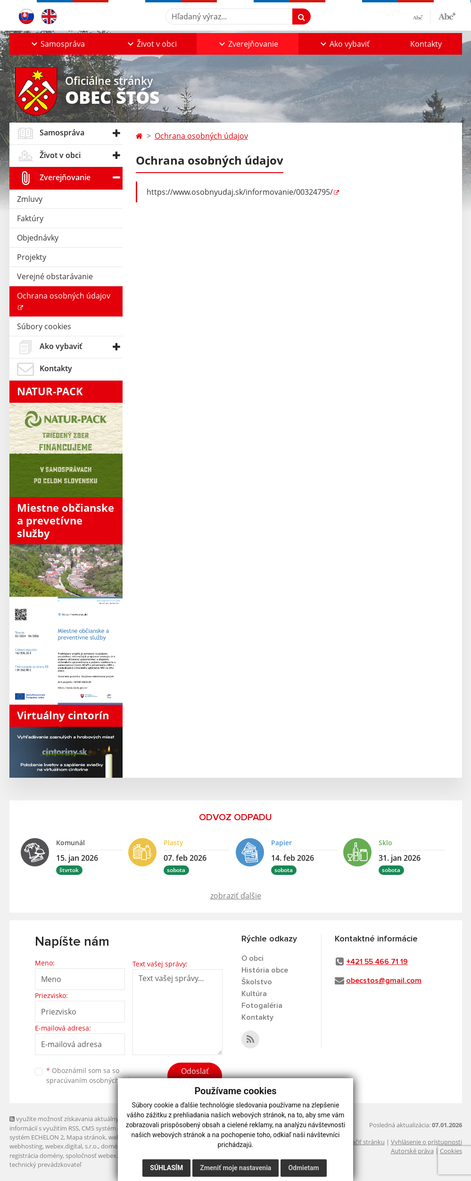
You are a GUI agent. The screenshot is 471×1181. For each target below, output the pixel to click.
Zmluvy (29, 199)
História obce (264, 970)
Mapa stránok (86, 1137)
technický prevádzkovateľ (45, 1164)
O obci (252, 958)
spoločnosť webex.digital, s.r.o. (108, 1155)
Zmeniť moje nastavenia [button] (235, 1168)
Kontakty (426, 44)
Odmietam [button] (303, 1168)
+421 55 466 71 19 (377, 961)
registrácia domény (36, 1155)
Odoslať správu (195, 1077)
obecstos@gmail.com (383, 980)
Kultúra (254, 994)
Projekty (31, 257)
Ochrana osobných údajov (63, 296)
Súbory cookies (44, 326)
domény (112, 1146)
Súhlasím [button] (166, 1168)
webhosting (25, 1146)
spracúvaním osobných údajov (94, 1080)
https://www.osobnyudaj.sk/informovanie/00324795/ (240, 192)
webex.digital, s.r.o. (71, 1146)
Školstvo (256, 982)
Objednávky (37, 238)
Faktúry (30, 218)
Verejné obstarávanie (55, 276)
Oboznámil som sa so (94, 1075)
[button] (57, 44)
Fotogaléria (261, 1005)
